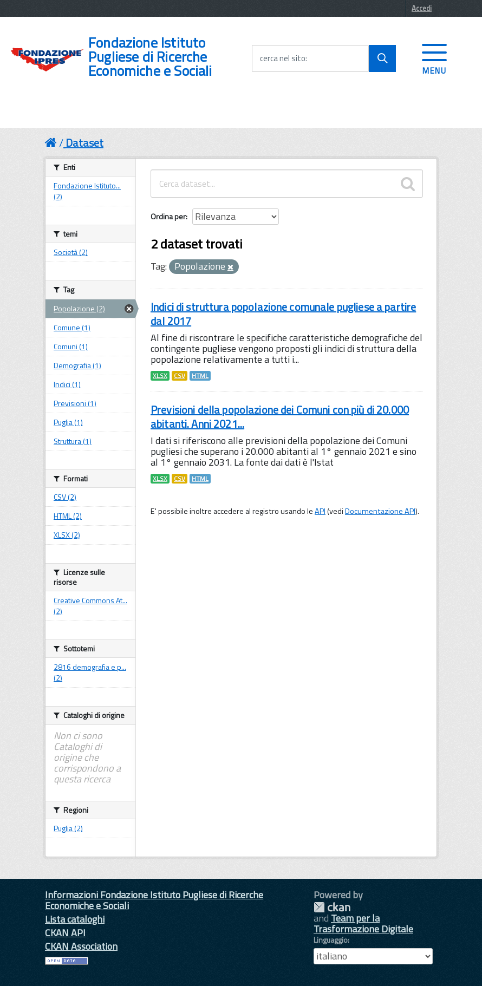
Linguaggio (331, 940)
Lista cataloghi (75, 919)
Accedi (422, 8)
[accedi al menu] (434, 58)
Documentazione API (380, 511)
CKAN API (65, 932)
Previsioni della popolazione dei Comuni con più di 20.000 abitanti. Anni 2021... (280, 416)
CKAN (332, 907)
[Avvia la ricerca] (382, 58)
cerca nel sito (282, 58)
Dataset (84, 142)
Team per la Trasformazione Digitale (363, 923)
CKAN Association (81, 946)
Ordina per (168, 216)
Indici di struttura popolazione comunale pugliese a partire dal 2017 (283, 313)
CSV (179, 376)
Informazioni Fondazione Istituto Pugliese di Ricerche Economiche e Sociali (154, 900)
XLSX (160, 376)
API (320, 511)
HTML (200, 376)
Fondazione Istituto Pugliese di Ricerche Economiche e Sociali (150, 57)
